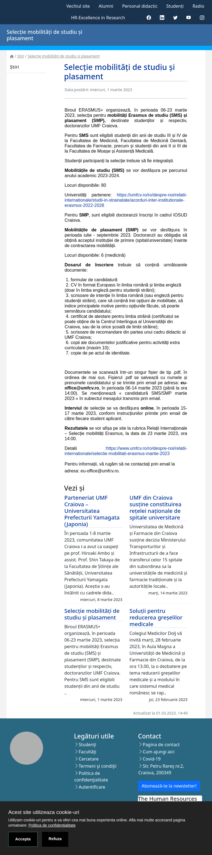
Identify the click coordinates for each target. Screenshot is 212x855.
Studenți (175, 6)
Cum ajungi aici (158, 752)
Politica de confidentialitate (52, 825)
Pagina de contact (161, 745)
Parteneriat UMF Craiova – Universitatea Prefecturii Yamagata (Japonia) (92, 511)
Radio (198, 6)
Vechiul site (78, 6)
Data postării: (77, 89)
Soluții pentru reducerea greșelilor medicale (155, 617)
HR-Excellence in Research (98, 18)
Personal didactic (139, 6)
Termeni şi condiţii (97, 766)
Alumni (106, 6)
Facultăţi (87, 752)
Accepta (23, 839)
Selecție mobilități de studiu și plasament (64, 56)
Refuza (55, 839)
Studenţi (87, 745)
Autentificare (92, 787)
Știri (20, 56)
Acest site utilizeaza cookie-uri (43, 812)
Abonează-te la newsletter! (169, 786)
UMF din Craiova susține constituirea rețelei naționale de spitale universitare (155, 507)
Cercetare (89, 759)
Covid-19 (152, 759)
